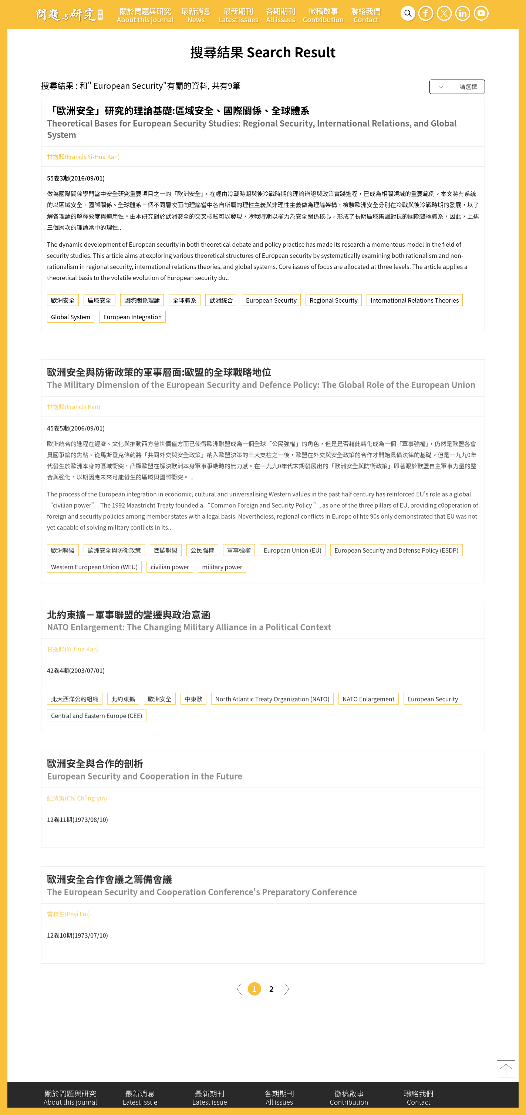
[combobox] (457, 87)
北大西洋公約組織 (74, 724)
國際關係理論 (142, 303)
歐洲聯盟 (63, 574)
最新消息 (196, 15)
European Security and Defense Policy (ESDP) (396, 574)
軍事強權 (239, 574)
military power (222, 591)
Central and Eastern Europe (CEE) (96, 740)
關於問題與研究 (145, 15)
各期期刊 (281, 15)
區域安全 (99, 303)
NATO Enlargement (369, 724)
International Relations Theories (415, 303)
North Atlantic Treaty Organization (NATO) (272, 724)
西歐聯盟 (166, 574)
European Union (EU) (292, 574)
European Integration (132, 319)
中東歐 (193, 724)
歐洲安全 (63, 303)
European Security (271, 303)
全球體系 (184, 303)
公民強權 (202, 574)
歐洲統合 (221, 303)
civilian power (170, 591)
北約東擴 (123, 724)
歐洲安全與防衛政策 (114, 574)
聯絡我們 (366, 15)
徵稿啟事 (323, 15)
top (506, 1075)
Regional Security (334, 303)
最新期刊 (238, 15)
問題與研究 (70, 14)
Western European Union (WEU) (94, 591)
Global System (70, 319)
